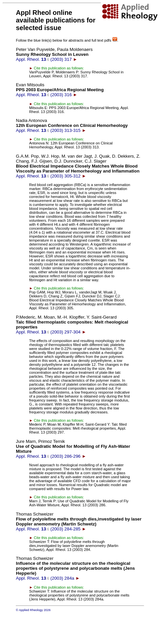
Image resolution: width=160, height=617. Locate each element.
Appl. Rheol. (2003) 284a (75, 568)
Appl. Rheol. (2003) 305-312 (78, 166)
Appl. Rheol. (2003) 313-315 (72, 125)
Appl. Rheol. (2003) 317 (54, 54)
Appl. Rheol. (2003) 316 (60, 89)
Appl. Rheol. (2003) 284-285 (78, 521)
